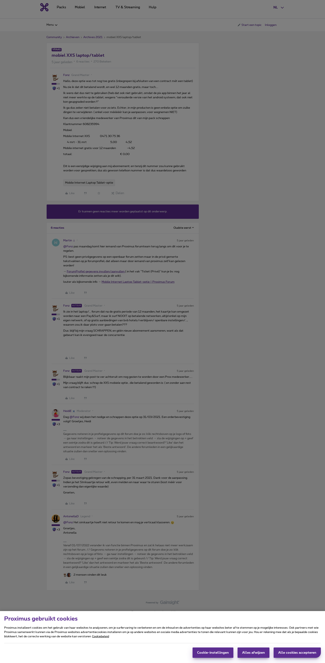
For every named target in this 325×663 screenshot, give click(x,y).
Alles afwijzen (253, 652)
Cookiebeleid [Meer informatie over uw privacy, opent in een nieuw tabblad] (100, 636)
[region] (162, 637)
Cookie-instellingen (213, 652)
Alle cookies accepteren (297, 652)
